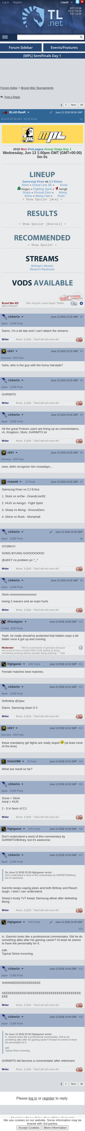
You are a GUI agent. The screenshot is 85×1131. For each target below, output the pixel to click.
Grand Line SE (42, 185)
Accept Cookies (28, 1127)
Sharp (26, 192)
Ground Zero (42, 192)
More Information (55, 1127)
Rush (61, 196)
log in (33, 1100)
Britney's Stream (42, 267)
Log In (5, 2)
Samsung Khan (33, 181)
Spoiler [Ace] (42, 200)
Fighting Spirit (42, 189)
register (48, 1100)
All (81, 104)
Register (17, 2)
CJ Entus (55, 181)
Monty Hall (43, 196)
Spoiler (42, 246)
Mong (62, 192)
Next (73, 104)
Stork (25, 185)
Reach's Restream (42, 270)
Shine (28, 196)
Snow (63, 185)
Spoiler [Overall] (42, 225)
